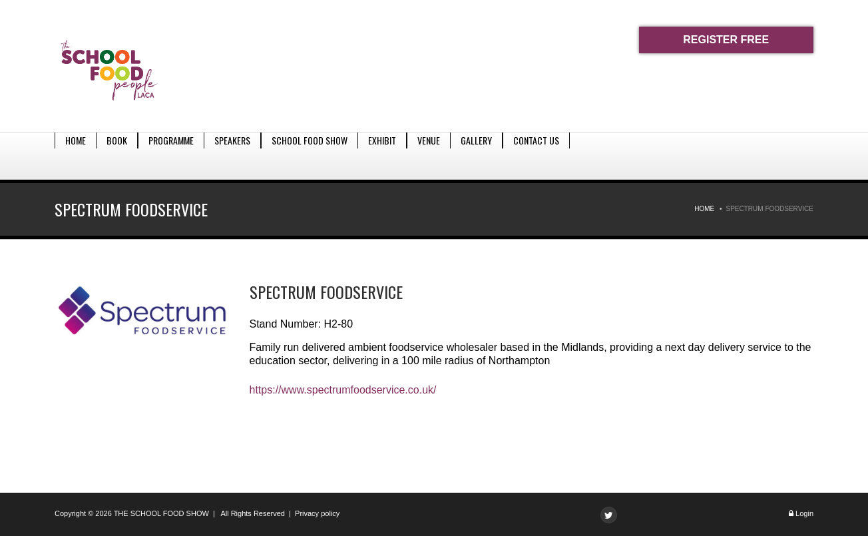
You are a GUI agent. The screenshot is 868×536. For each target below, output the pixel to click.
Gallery (476, 155)
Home (75, 155)
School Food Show (309, 155)
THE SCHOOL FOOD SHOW (161, 513)
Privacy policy (317, 513)
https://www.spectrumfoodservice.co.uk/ (343, 390)
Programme (171, 155)
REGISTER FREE (726, 39)
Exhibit (382, 155)
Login (804, 513)
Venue (428, 155)
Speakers (232, 155)
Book (117, 155)
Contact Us (536, 155)
